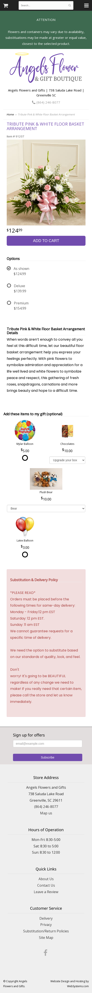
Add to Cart (46, 241)
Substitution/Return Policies (46, 931)
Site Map (46, 937)
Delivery (46, 918)
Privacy (46, 924)
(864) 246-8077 (46, 102)
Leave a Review (46, 891)
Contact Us (46, 885)
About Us (46, 879)
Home (10, 114)
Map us (46, 813)
